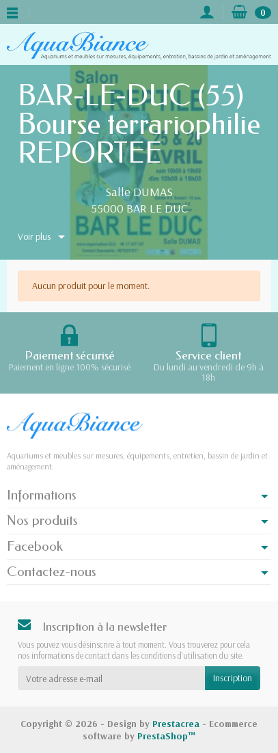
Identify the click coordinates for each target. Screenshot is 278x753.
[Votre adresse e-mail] (111, 677)
